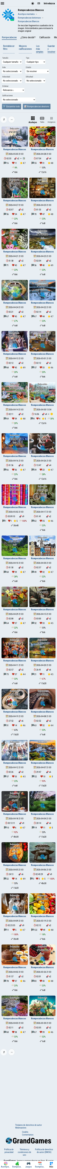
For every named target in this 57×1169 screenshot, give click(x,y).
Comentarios (27, 1134)
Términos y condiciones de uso (24, 1152)
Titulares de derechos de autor (28, 1125)
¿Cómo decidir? (28, 37)
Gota (4, 67)
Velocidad (6, 77)
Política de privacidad (9, 1151)
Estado (28, 67)
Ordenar (5, 86)
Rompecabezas (9, 37)
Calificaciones (7, 96)
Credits (25, 1132)
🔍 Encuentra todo (11, 106)
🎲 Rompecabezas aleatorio (36, 106)
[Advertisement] (28, 1087)
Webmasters (20, 1127)
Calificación (44, 37)
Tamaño (5, 58)
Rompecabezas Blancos (14, 149)
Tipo (27, 58)
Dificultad (29, 77)
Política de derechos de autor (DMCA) (44, 1151)
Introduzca (49, 3)
